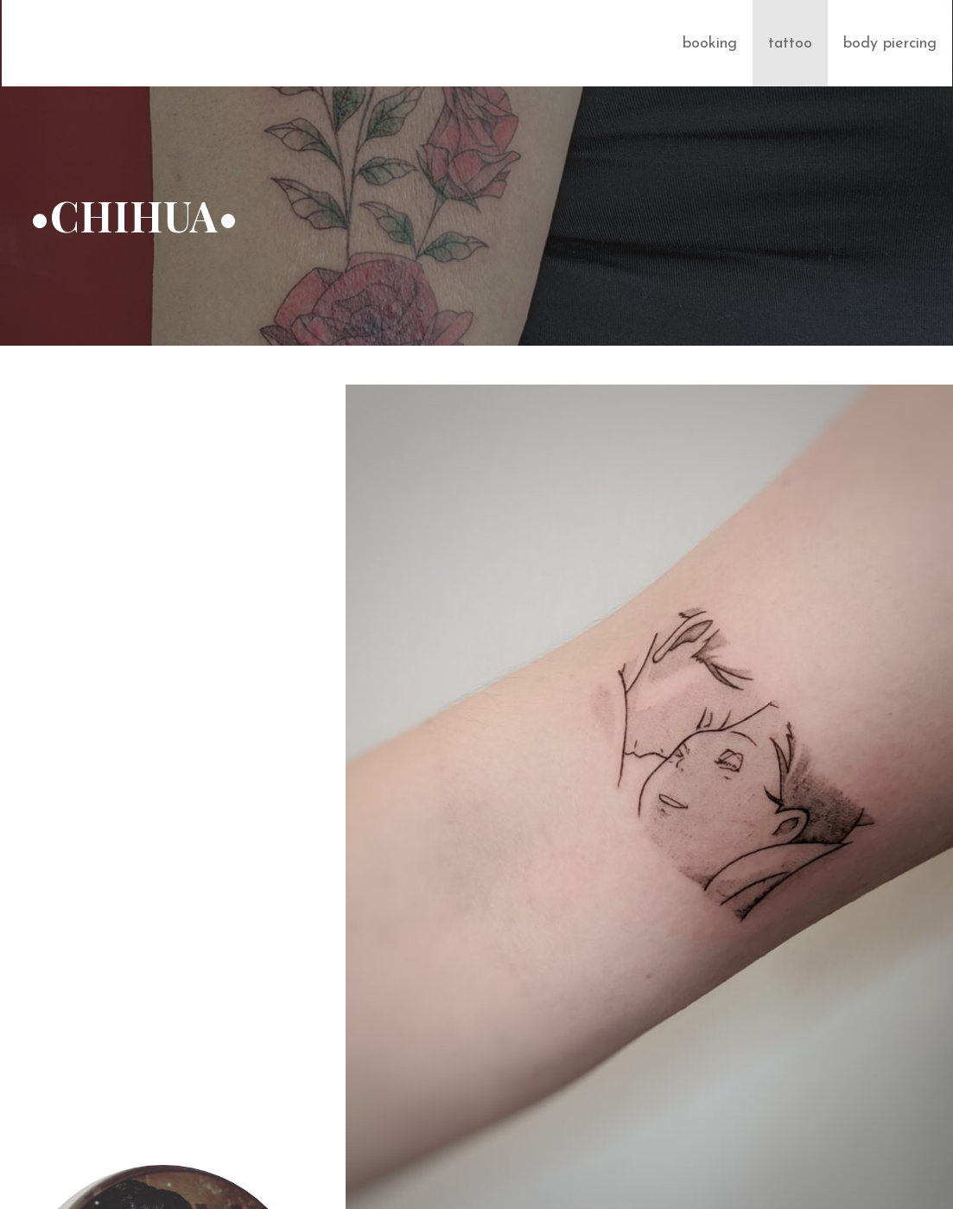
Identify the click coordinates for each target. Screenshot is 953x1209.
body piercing (890, 43)
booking (710, 43)
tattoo (790, 43)
